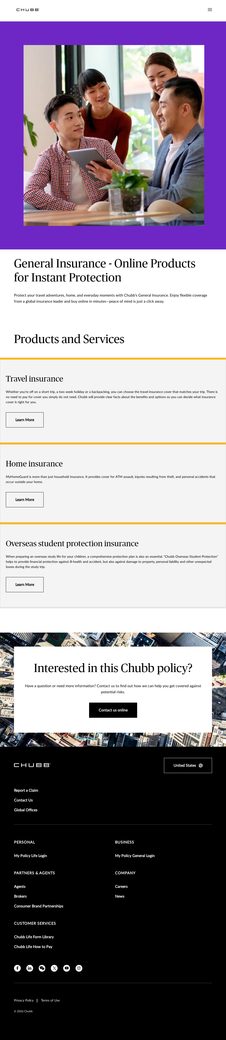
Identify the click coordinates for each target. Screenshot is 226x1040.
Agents (19, 887)
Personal (24, 842)
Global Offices (25, 810)
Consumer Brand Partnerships (38, 906)
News (119, 896)
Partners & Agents (34, 873)
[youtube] (66, 968)
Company (125, 873)
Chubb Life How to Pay (33, 947)
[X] (54, 968)
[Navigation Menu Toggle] (210, 9)
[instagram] (79, 968)
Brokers (20, 896)
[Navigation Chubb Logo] (28, 10)
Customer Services (35, 923)
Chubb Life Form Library (34, 937)
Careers (121, 887)
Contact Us (23, 800)
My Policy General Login (135, 856)
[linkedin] (29, 968)
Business (124, 842)
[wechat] (42, 968)
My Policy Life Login (30, 856)
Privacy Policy (24, 1000)
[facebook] (17, 968)
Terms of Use (50, 1000)
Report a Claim (26, 790)
